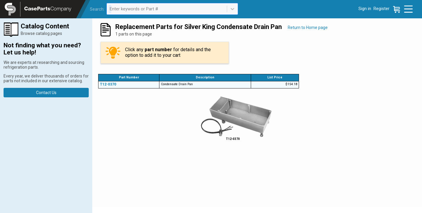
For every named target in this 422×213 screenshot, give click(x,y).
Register (381, 8)
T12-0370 (108, 84)
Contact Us (46, 92)
